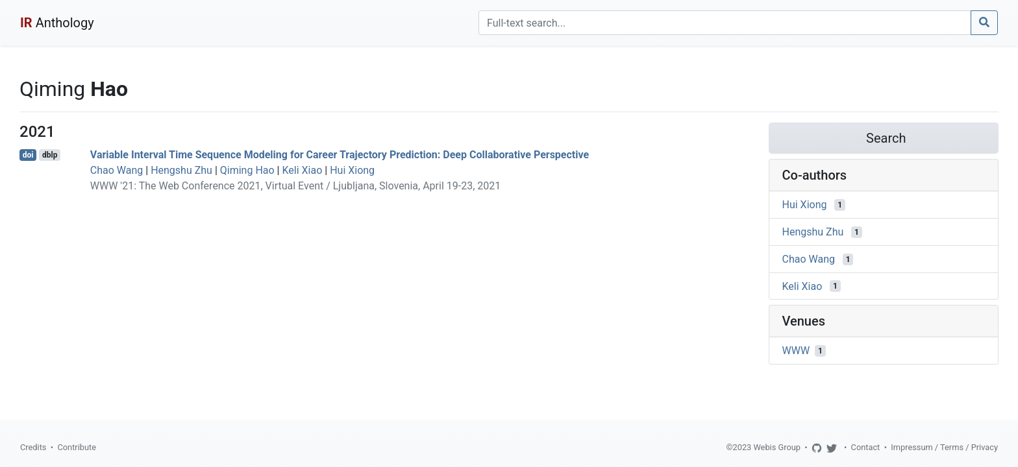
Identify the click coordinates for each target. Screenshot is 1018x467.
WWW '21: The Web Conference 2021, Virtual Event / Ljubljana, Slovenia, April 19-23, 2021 (295, 186)
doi (28, 155)
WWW (796, 350)
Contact (865, 447)
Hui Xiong (352, 170)
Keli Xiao (302, 170)
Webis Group (777, 447)
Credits (33, 447)
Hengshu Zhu (181, 170)
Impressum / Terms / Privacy (944, 447)
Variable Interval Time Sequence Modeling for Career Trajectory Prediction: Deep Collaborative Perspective (339, 155)
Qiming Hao (247, 170)
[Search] (724, 22)
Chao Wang (116, 170)
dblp (49, 155)
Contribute (76, 447)
